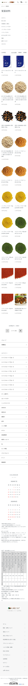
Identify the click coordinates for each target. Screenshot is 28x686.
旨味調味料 (4, 435)
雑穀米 (3, 416)
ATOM (7, 651)
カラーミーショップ (5, 678)
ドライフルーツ (5, 453)
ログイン (5, 662)
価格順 (20, 52)
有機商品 (3, 344)
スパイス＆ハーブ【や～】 (7, 384)
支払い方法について (7, 635)
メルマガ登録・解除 (7, 647)
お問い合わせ (6, 670)
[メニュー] (26, 2)
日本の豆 (3, 407)
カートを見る (6, 666)
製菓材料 (7, 6)
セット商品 (4, 448)
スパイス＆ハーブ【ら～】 (7, 389)
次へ (20, 331)
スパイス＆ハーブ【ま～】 (7, 380)
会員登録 (5, 658)
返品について (6, 631)
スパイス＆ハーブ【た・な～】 (8, 371)
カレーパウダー (5, 398)
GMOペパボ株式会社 (23, 678)
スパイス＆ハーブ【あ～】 (7, 357)
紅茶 (2, 421)
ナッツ (3, 457)
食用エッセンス (5, 439)
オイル (3, 430)
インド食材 (4, 425)
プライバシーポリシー (8, 643)
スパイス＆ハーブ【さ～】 (7, 366)
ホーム (2, 6)
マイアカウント (6, 655)
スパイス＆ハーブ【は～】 (7, 375)
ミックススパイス (5, 403)
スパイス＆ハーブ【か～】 (7, 362)
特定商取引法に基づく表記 (9, 639)
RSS (4, 651)
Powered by (14, 683)
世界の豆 (3, 412)
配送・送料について (7, 627)
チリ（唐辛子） (5, 394)
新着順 (25, 52)
